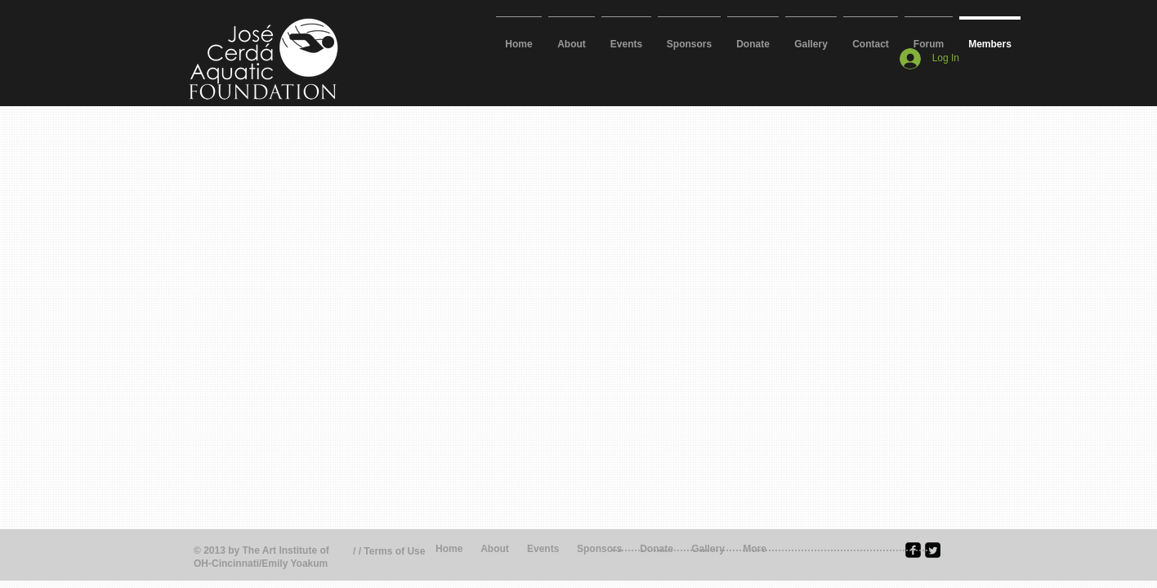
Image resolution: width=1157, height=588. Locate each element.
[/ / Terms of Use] (398, 551)
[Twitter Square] (932, 550)
